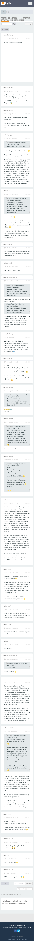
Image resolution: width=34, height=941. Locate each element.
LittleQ (7, 855)
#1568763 (28, 873)
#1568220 (28, 503)
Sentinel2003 (9, 110)
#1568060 (28, 91)
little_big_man (10, 135)
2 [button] (23, 889)
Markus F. (8, 500)
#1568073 (28, 194)
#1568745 (28, 858)
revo (6, 679)
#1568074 (28, 248)
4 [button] (28, 889)
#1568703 (28, 842)
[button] (18, 888)
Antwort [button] (5, 29)
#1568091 (28, 422)
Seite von (21, 883)
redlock (7, 191)
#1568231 (28, 628)
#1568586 (28, 818)
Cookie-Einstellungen (24, 927)
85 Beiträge (29, 24)
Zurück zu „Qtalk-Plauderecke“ (11, 895)
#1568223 (28, 573)
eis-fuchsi (8, 569)
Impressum (12, 925)
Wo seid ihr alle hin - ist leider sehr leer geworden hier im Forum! (15, 19)
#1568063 (28, 114)
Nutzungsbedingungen (10, 927)
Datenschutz (21, 925)
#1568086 (28, 362)
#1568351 (28, 644)
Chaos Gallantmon (11, 277)
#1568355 (28, 659)
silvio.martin (9, 387)
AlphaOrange (9, 35)
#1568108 (28, 460)
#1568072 (28, 138)
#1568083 (28, 337)
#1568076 (28, 266)
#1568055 (28, 38)
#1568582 (28, 731)
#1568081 (28, 281)
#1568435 (28, 682)
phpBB (21, 936)
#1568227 (28, 609)
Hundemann (9, 87)
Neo (6, 641)
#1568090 (28, 391)
